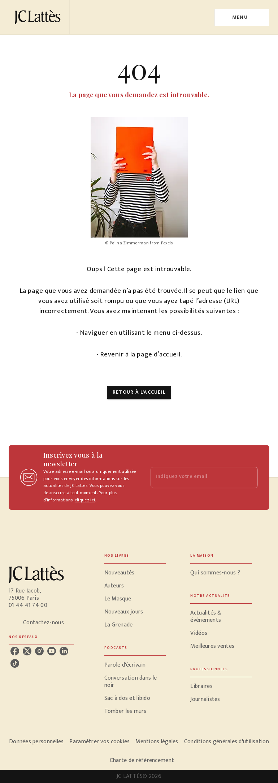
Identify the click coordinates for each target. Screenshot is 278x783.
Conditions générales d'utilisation (226, 741)
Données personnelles (36, 741)
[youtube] (51, 651)
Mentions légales (156, 741)
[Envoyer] (249, 477)
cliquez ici (85, 500)
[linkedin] (64, 651)
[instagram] (39, 651)
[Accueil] (39, 17)
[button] (139, 392)
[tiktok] (15, 663)
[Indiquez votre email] (195, 477)
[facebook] (15, 651)
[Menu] (242, 17)
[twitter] (27, 651)
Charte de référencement (142, 760)
